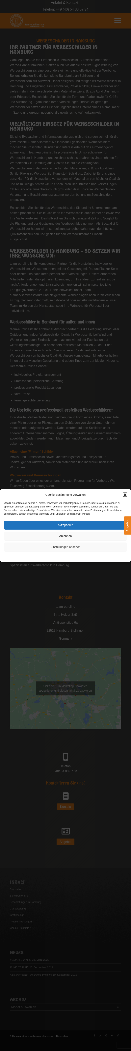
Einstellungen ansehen (65, 547)
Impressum (88, 556)
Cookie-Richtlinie (46, 556)
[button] (125, 495)
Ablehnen (65, 536)
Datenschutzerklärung (68, 556)
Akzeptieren (65, 525)
